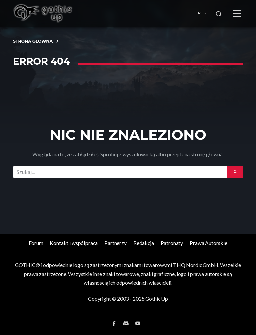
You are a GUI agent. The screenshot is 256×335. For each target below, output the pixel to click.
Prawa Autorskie (208, 243)
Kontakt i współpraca (74, 243)
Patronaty (172, 243)
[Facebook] (114, 323)
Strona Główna (33, 41)
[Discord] (126, 323)
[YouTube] (138, 323)
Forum (36, 243)
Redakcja (143, 243)
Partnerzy (115, 243)
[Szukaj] (219, 13)
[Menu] (237, 13)
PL (200, 13)
